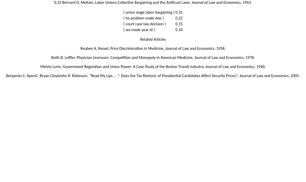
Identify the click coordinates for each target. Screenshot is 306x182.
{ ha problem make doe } (144, 18)
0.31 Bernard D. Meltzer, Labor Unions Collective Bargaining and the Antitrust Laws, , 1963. (153, 2)
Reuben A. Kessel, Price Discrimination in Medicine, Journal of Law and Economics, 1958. (153, 48)
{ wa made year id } (139, 29)
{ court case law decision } (145, 23)
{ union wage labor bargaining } (149, 12)
